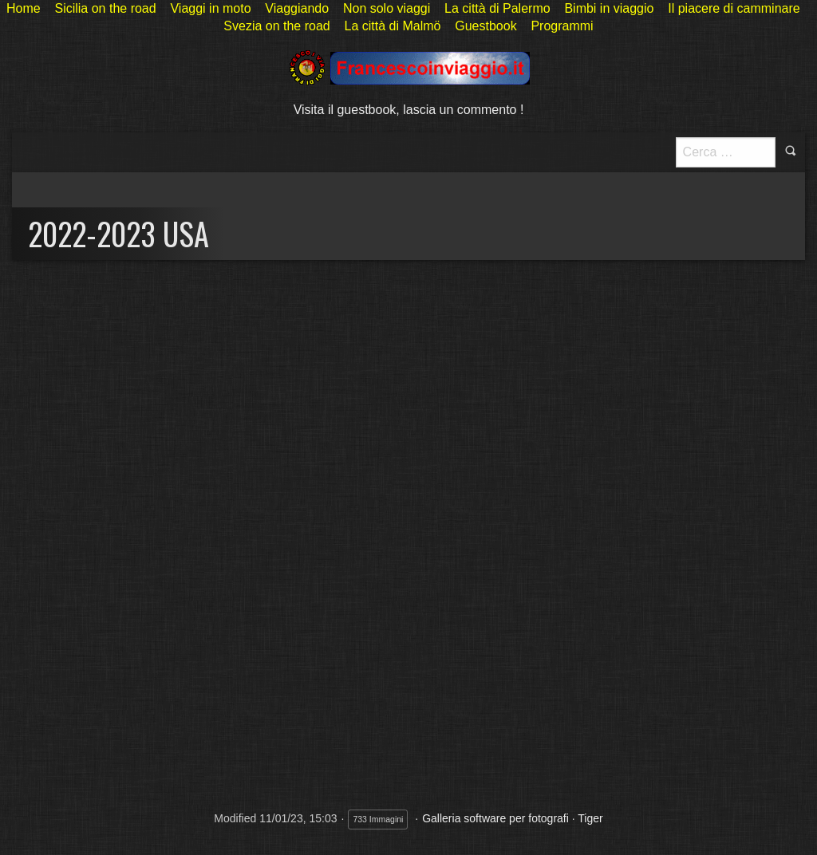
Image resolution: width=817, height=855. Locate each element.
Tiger (590, 818)
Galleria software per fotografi (495, 818)
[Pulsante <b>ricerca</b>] (726, 152)
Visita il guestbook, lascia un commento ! (409, 109)
